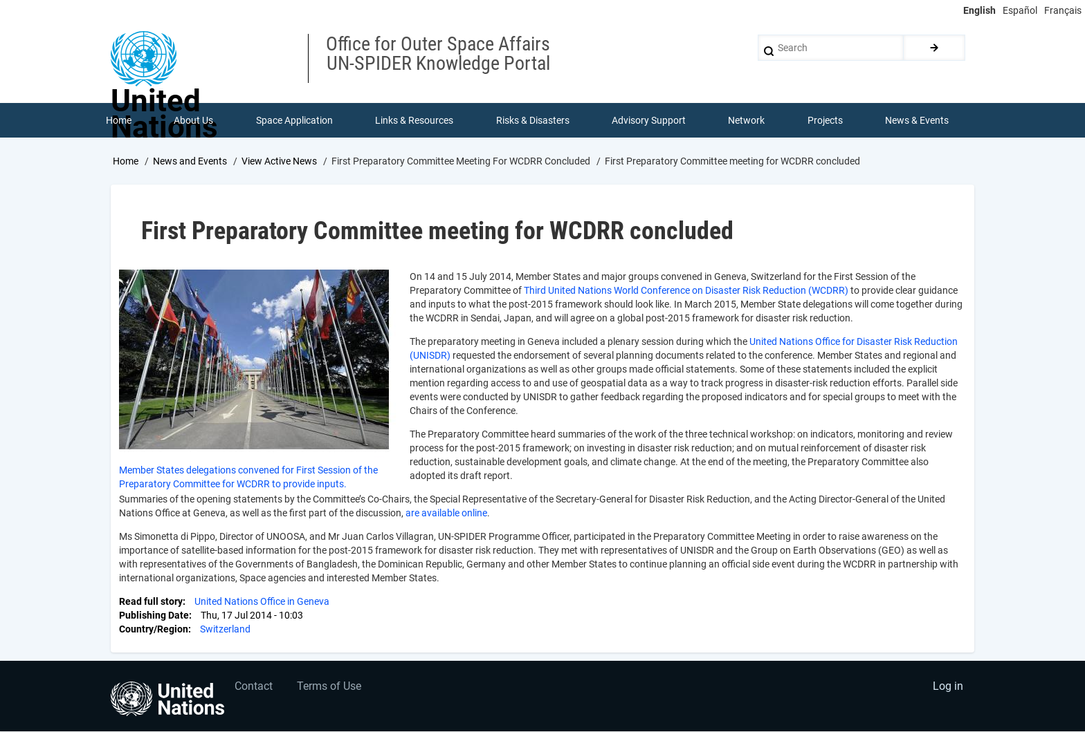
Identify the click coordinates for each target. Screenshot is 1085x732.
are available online (446, 512)
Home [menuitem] (118, 120)
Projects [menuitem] (825, 120)
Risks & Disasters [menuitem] (532, 120)
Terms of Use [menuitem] (330, 687)
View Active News (279, 161)
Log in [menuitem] (948, 687)
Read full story (151, 601)
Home (125, 161)
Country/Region (153, 629)
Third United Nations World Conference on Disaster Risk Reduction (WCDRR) (687, 290)
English (979, 10)
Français (1063, 10)
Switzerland (225, 629)
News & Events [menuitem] (917, 120)
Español (1020, 10)
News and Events (190, 161)
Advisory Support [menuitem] (649, 120)
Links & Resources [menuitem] (414, 120)
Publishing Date (154, 615)
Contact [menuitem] (254, 687)
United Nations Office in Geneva (261, 601)
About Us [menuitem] (193, 120)
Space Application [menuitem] (294, 120)
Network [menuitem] (747, 120)
